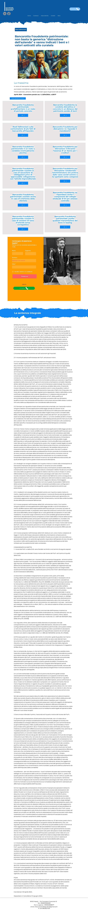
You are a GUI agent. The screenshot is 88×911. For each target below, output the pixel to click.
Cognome (28, 250)
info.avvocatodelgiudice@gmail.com (46, 907)
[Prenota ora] (25, 276)
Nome (14, 250)
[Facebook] (9, 13)
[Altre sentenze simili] (18, 98)
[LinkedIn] (4, 13)
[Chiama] (74, 9)
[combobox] (24, 266)
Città (13, 264)
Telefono (14, 257)
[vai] (23, 115)
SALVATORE (9, 8)
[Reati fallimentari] (21, 29)
